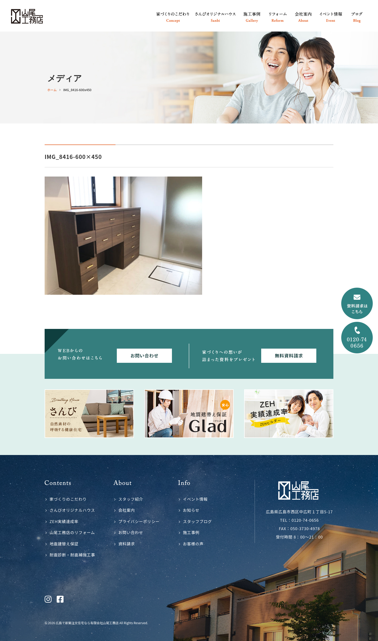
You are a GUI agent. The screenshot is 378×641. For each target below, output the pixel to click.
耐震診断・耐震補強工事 (72, 554)
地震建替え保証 (64, 543)
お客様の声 (193, 543)
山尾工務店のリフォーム (72, 532)
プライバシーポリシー (139, 521)
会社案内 (126, 510)
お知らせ (191, 510)
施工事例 (191, 532)
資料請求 (126, 543)
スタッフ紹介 (130, 499)
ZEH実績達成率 (64, 521)
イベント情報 (195, 499)
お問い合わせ (130, 532)
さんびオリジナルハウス (72, 510)
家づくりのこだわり (68, 499)
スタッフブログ (197, 521)
